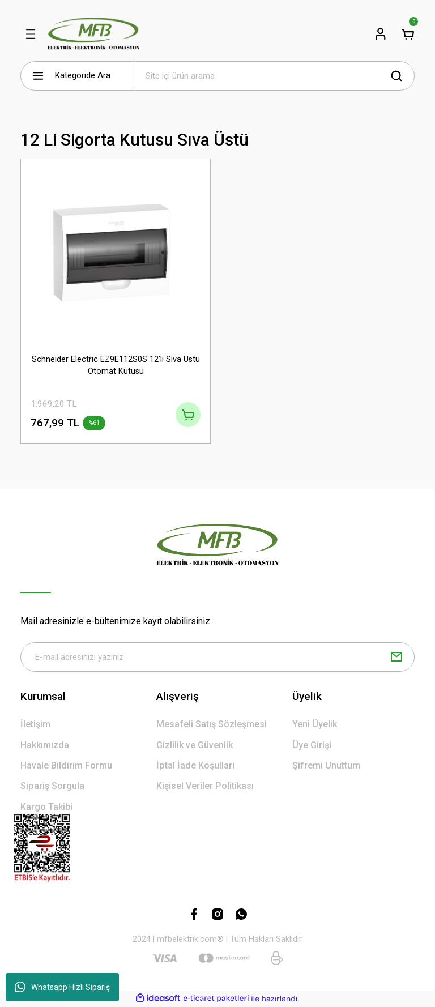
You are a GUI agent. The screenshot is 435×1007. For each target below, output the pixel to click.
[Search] (274, 76)
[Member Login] (380, 34)
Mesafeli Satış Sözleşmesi (211, 724)
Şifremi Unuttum (326, 766)
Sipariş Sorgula (52, 786)
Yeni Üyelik (314, 724)
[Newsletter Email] (217, 657)
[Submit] (396, 657)
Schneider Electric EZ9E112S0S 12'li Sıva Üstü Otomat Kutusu (116, 365)
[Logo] (93, 34)
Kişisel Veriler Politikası (205, 786)
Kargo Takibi (46, 807)
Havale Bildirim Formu (66, 766)
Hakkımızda (44, 745)
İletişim (35, 724)
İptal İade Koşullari (195, 766)
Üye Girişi (311, 745)
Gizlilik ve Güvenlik (194, 745)
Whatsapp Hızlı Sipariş (62, 987)
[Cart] (408, 34)
